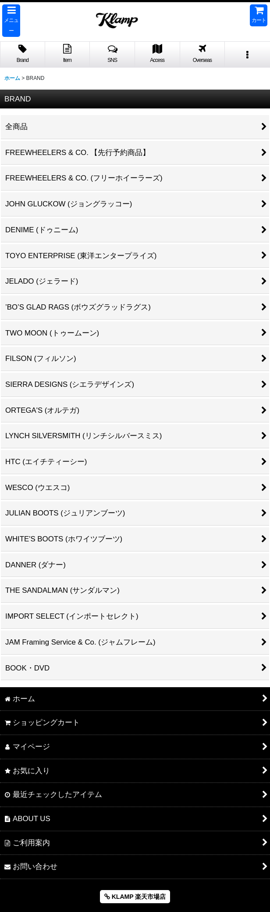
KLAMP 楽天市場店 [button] (135, 896)
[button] (11, 20)
